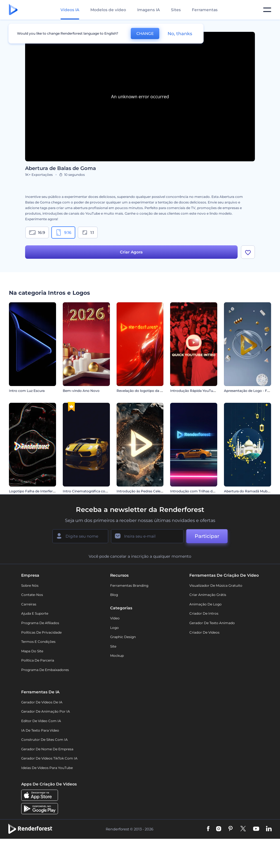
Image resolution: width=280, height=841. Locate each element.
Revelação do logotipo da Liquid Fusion (150, 391)
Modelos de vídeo (108, 9)
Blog (114, 595)
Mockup (117, 656)
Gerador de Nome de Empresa (47, 749)
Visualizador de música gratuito (215, 585)
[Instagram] (218, 829)
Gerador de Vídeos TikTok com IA (49, 758)
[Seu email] (147, 536)
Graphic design (123, 637)
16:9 (37, 232)
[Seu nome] (80, 536)
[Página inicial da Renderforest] (13, 10)
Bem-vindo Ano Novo (81, 391)
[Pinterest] (230, 829)
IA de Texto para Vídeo (40, 730)
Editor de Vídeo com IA (41, 721)
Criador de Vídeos (204, 632)
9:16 (63, 232)
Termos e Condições (38, 642)
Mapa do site (32, 651)
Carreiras (28, 604)
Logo (114, 628)
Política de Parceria (37, 660)
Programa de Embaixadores (45, 670)
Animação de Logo (205, 604)
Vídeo (115, 618)
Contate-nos (32, 595)
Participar (207, 536)
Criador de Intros (203, 614)
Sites (176, 9)
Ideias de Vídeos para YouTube (47, 768)
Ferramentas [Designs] (205, 9)
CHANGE (145, 33)
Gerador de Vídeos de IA (41, 702)
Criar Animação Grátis (207, 595)
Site (113, 646)
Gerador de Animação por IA (45, 712)
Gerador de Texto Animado (212, 623)
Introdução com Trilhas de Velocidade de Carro (209, 491)
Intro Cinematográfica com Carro (91, 491)
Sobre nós (29, 585)
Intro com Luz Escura (27, 391)
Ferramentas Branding (129, 585)
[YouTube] (256, 829)
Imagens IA (148, 9)
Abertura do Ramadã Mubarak (249, 491)
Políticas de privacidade (41, 632)
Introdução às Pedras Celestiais (143, 491)
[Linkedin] (269, 829)
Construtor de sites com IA (44, 740)
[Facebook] (208, 829)
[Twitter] (243, 829)
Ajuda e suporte (34, 614)
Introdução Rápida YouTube (193, 391)
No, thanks (180, 33)
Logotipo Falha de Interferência (35, 491)
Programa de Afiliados (40, 623)
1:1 (87, 232)
